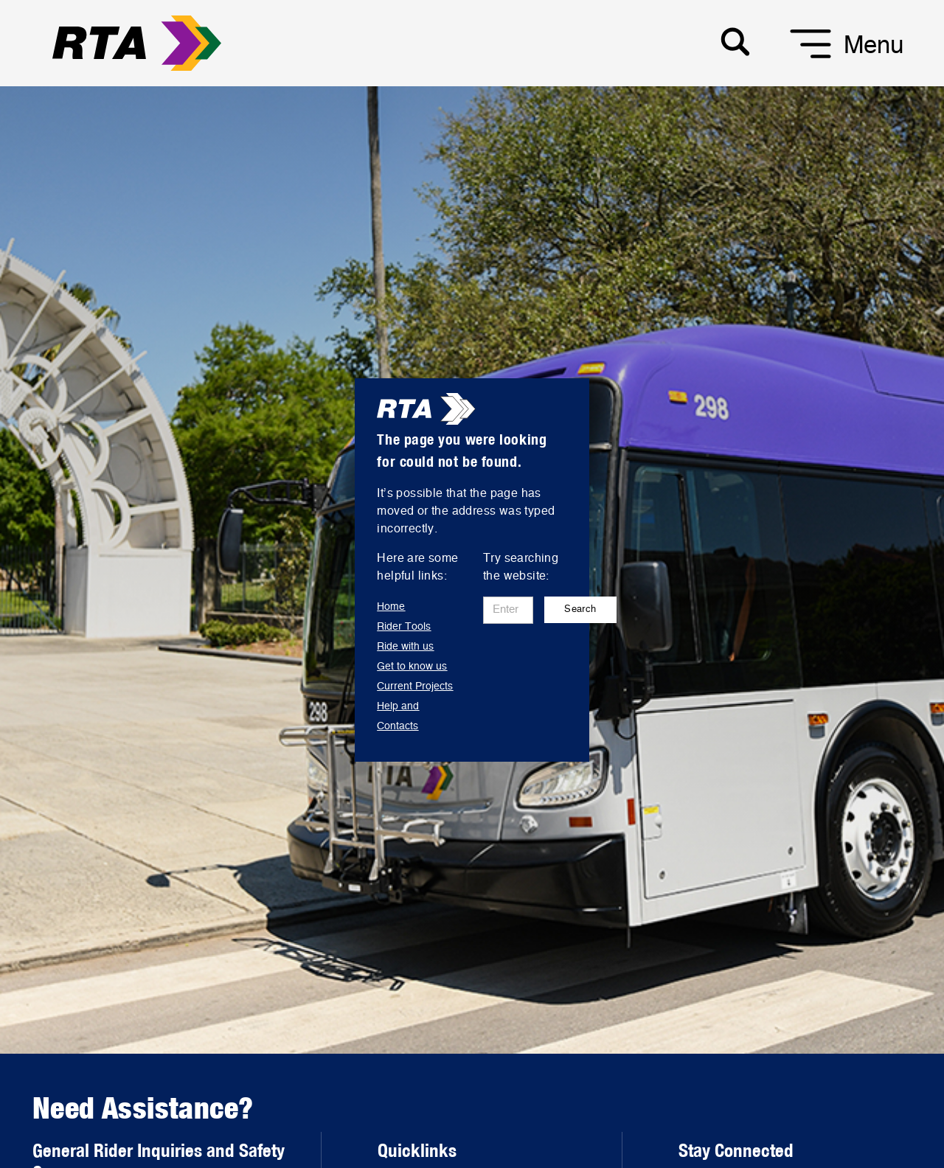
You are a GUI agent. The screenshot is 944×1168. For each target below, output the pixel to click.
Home (391, 607)
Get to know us (412, 666)
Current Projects (415, 686)
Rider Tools (404, 627)
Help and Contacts (398, 716)
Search (580, 609)
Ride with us (405, 647)
